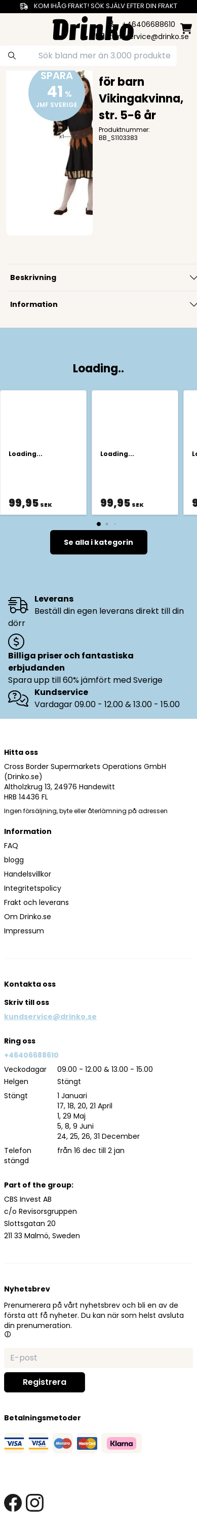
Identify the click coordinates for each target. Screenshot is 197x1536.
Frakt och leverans (36, 902)
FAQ (11, 846)
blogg (14, 860)
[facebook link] (13, 1503)
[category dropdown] (11, 27)
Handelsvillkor (27, 874)
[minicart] (186, 29)
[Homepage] (93, 27)
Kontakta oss (30, 984)
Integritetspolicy (32, 888)
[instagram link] (35, 1503)
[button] (7, 1334)
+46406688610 (31, 1055)
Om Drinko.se (27, 917)
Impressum (24, 931)
